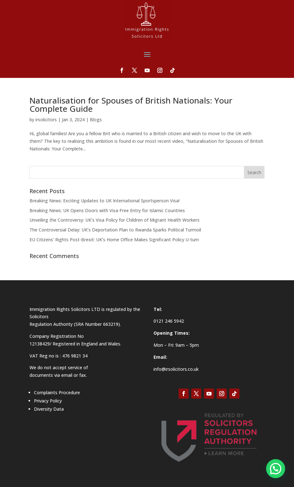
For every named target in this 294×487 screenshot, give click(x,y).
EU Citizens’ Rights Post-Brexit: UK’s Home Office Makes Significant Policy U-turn (114, 240)
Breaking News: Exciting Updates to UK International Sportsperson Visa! (104, 201)
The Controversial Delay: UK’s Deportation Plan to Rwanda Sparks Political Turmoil (115, 230)
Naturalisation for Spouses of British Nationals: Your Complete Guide (130, 104)
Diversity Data (49, 409)
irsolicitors (46, 120)
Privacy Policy (48, 401)
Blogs (96, 120)
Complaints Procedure (57, 392)
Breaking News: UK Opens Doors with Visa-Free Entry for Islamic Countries (107, 210)
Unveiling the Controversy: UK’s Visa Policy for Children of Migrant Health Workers (114, 220)
